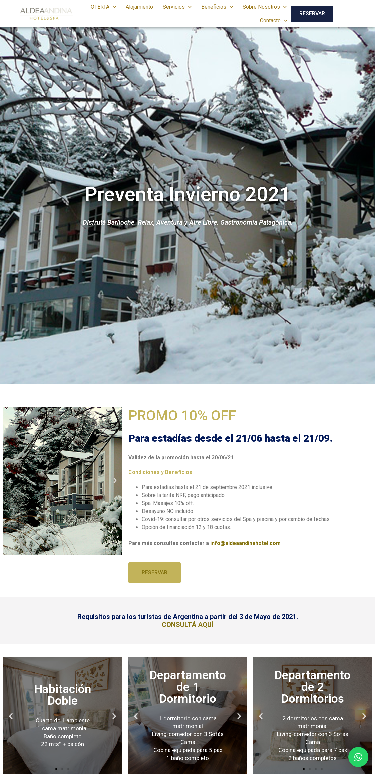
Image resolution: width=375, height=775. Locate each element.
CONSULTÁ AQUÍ (187, 625)
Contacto (273, 20)
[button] (10, 480)
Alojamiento (139, 7)
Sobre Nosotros (265, 7)
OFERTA (103, 7)
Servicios (177, 7)
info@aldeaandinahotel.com (245, 543)
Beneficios (217, 7)
